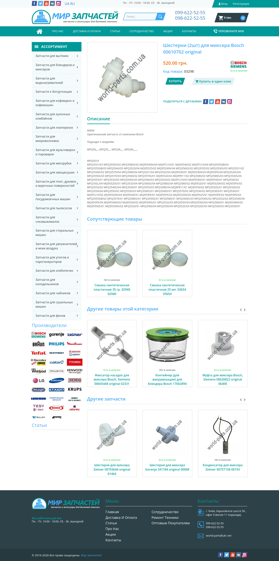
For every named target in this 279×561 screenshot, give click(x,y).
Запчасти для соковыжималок (47, 219)
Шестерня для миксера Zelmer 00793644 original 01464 (112, 469)
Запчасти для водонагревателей (49, 80)
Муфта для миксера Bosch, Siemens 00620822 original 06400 (222, 379)
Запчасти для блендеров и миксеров (55, 67)
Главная (112, 512)
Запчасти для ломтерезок (54, 127)
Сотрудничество (141, 31)
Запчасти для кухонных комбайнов (53, 116)
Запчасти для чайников (53, 293)
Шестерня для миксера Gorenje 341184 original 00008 (167, 467)
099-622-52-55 (190, 12)
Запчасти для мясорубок (54, 163)
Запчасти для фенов (50, 316)
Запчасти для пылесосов (54, 208)
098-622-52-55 (190, 18)
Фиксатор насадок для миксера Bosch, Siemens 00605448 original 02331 (112, 379)
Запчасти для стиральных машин (55, 232)
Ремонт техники (165, 517)
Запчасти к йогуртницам (54, 91)
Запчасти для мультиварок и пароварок (55, 152)
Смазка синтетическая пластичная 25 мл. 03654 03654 (167, 289)
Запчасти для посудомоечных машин (53, 197)
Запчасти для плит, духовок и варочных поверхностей (56, 183)
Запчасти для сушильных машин (54, 304)
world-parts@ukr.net (219, 535)
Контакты (189, 31)
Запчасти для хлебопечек (54, 270)
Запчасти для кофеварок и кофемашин (55, 103)
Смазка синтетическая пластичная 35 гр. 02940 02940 (112, 289)
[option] (112, 268)
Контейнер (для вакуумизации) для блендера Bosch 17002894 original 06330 (167, 381)
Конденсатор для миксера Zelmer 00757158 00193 (223, 467)
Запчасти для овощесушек (55, 172)
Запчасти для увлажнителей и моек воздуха (56, 246)
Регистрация (241, 3)
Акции (168, 31)
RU (72, 3)
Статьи (115, 31)
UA (67, 3)
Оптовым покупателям (171, 523)
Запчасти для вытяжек (52, 56)
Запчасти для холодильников (47, 282)
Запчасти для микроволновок (47, 138)
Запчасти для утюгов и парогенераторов (52, 259)
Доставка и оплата (87, 31)
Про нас (58, 31)
